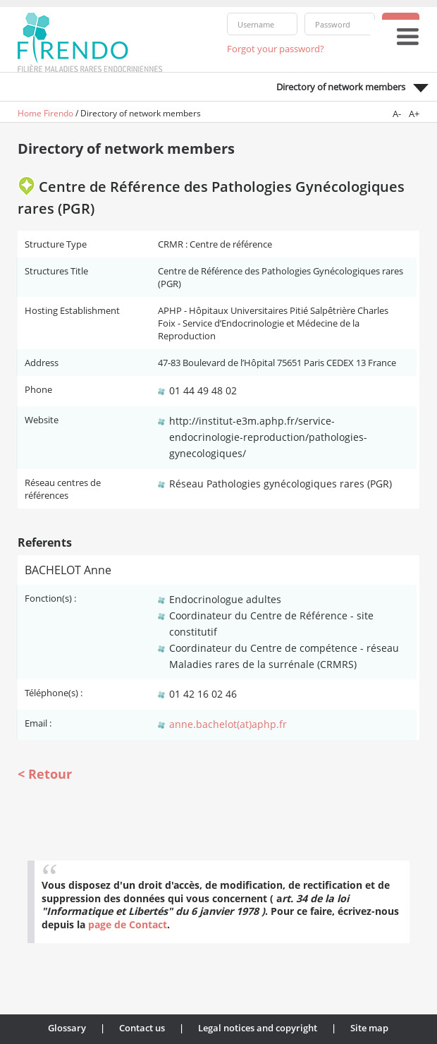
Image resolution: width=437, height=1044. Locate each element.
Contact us (142, 1027)
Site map (369, 1027)
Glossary (67, 1027)
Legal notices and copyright (257, 1027)
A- (397, 113)
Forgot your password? (275, 48)
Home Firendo (45, 113)
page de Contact (127, 924)
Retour (50, 773)
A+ (414, 113)
